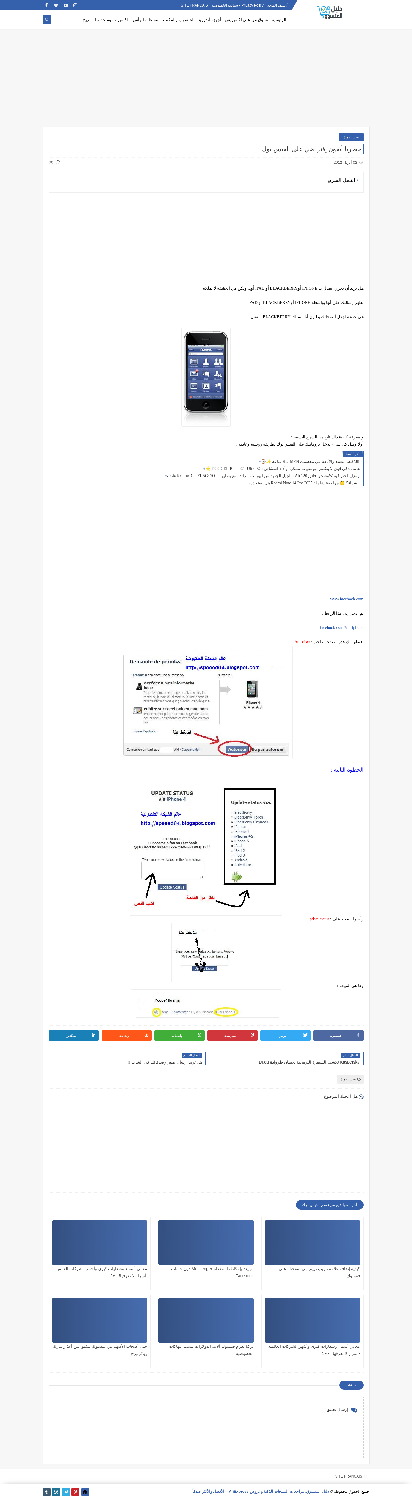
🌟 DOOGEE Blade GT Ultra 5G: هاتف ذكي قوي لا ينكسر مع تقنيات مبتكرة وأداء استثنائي (283, 468)
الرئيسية (279, 20)
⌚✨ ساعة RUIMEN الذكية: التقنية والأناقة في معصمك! (310, 461)
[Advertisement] (206, 81)
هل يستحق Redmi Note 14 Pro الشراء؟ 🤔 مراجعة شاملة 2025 (305, 483)
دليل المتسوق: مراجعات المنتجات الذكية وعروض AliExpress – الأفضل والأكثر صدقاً (260, 1491)
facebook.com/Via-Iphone (342, 627)
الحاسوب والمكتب (179, 20)
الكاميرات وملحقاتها (112, 20)
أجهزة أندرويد (209, 20)
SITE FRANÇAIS (194, 5)
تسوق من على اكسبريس (246, 20)
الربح (87, 20)
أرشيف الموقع (277, 5)
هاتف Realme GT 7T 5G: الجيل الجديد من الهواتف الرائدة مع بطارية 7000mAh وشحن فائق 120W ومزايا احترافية (263, 476)
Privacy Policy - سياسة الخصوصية (238, 5)
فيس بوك (351, 137)
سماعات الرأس (146, 20)
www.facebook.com (347, 599)
